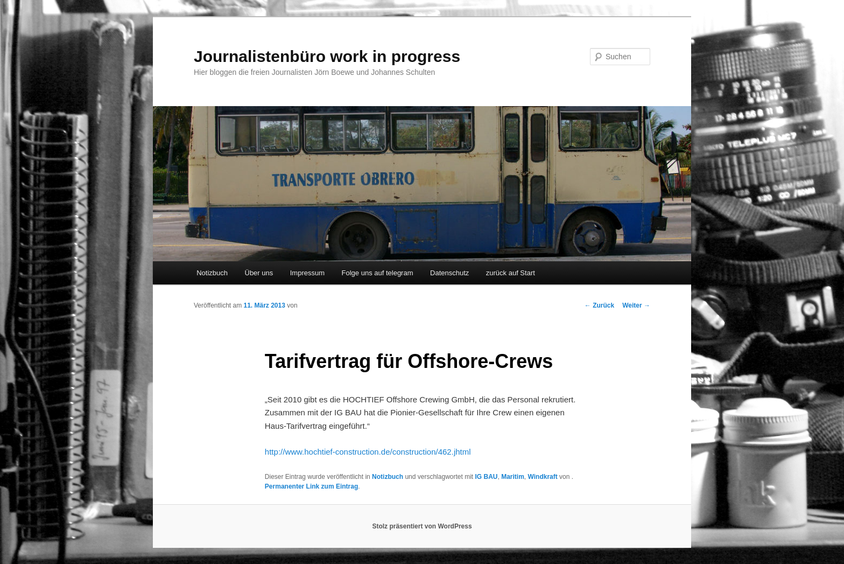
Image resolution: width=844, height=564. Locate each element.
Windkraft (543, 477)
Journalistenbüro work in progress (327, 56)
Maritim (512, 477)
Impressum (307, 273)
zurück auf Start (510, 273)
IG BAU (486, 477)
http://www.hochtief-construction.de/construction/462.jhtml (368, 451)
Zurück (599, 305)
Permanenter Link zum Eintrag (311, 486)
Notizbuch (212, 273)
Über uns (259, 273)
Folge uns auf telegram (377, 273)
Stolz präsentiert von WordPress (422, 526)
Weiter (636, 305)
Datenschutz (449, 273)
